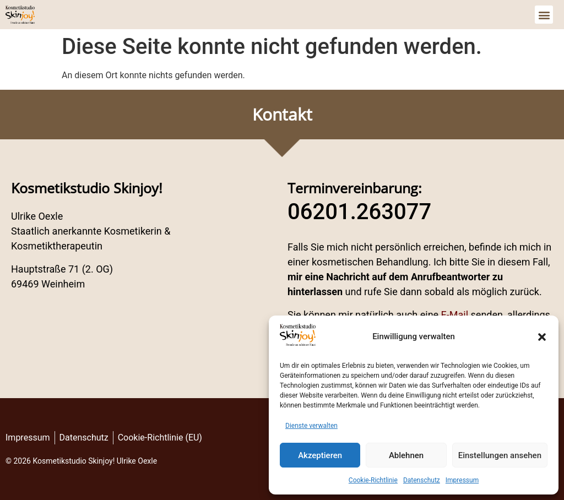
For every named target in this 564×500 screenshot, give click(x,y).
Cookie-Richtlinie (373, 480)
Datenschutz (421, 480)
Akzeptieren (320, 455)
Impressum (462, 480)
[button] (541, 337)
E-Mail (454, 314)
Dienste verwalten (311, 426)
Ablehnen (406, 455)
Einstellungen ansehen (499, 455)
